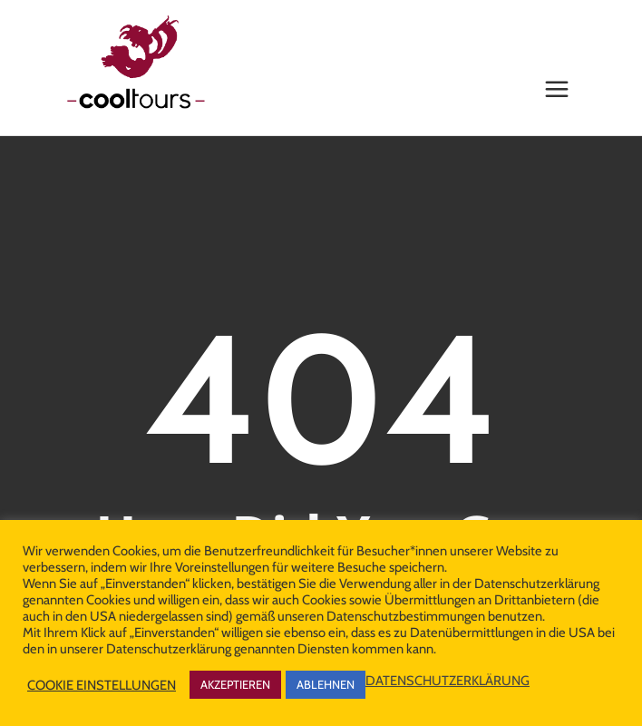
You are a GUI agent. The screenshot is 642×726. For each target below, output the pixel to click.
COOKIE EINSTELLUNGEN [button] (101, 685)
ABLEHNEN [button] (326, 684)
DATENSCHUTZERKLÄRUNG (447, 680)
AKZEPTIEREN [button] (235, 684)
